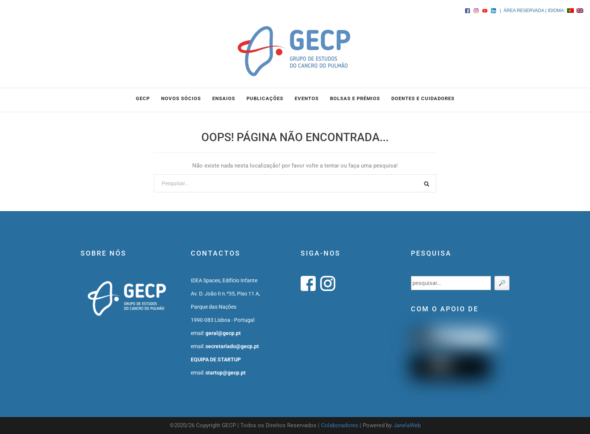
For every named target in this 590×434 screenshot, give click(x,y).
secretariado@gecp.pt (232, 346)
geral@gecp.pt (223, 333)
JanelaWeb (407, 425)
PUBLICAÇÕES (264, 98)
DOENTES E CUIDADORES (423, 98)
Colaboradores (339, 425)
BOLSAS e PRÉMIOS (355, 98)
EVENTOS (307, 98)
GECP (143, 98)
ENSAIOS (223, 98)
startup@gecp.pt (225, 373)
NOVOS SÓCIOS (181, 98)
